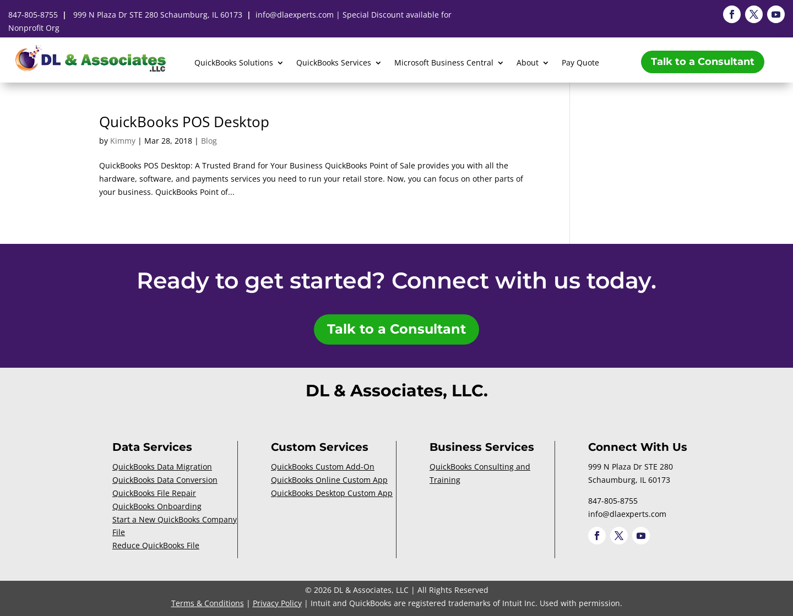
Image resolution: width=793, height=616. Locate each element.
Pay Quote (580, 63)
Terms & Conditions (207, 603)
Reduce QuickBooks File (155, 545)
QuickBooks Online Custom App (329, 480)
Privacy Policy (277, 603)
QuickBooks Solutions (233, 63)
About (528, 63)
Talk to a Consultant (702, 62)
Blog (209, 140)
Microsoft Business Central (443, 63)
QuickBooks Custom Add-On (322, 466)
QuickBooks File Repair (154, 493)
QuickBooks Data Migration (162, 466)
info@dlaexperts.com (295, 14)
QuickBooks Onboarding (157, 506)
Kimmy (122, 140)
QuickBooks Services (333, 63)
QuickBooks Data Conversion (165, 480)
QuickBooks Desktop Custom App (332, 493)
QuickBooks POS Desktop (184, 122)
